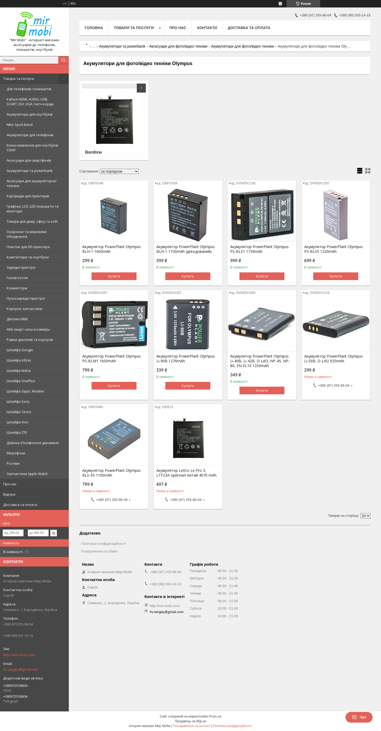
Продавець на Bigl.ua (190, 721)
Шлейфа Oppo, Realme (25, 391)
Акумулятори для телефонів (30, 135)
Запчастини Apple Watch (27, 473)
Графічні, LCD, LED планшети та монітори (32, 208)
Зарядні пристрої (21, 267)
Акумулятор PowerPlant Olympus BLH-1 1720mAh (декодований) (185, 249)
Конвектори (17, 288)
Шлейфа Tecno (19, 411)
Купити (114, 276)
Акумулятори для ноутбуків (30, 114)
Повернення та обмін (99, 551)
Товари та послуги (18, 78)
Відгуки (9, 494)
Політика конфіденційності (103, 543)
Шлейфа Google (20, 350)
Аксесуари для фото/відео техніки (178, 46)
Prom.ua (215, 716)
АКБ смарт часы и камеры (28, 329)
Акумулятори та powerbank (30, 170)
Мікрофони (16, 453)
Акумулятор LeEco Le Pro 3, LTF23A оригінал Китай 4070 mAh (186, 473)
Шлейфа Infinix (19, 360)
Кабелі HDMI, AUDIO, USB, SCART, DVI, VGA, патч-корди (30, 101)
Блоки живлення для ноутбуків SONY (32, 147)
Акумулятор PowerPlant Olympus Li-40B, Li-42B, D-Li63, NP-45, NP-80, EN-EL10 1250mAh (260, 361)
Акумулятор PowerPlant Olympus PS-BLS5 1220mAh (333, 249)
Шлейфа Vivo (17, 422)
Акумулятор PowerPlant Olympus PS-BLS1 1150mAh (259, 249)
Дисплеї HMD (17, 319)
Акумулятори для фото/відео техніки (242, 46)
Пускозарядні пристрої (26, 298)
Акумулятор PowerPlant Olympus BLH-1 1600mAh (111, 249)
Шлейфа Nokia (19, 370)
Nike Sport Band (20, 124)
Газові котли (17, 277)
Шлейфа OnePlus (21, 380)
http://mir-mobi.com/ (19, 654)
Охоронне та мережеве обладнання (27, 234)
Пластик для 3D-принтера (28, 246)
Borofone (93, 152)
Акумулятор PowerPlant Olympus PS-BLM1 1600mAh (111, 358)
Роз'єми (13, 463)
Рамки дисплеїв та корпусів (30, 339)
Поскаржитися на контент (191, 726)
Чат (359, 717)
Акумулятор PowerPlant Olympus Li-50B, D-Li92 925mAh (333, 358)
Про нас (9, 484)
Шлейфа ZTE (17, 432)
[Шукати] (63, 60)
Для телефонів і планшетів (29, 88)
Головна (94, 28)
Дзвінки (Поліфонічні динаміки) (32, 442)
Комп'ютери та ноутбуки (28, 257)
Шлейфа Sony (18, 401)
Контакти (207, 28)
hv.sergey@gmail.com (20, 669)
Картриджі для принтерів (28, 196)
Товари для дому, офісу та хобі (32, 221)
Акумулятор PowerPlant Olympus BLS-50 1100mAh (111, 473)
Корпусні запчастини (24, 308)
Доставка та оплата (20, 504)
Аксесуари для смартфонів (29, 160)
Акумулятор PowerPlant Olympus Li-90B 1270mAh (185, 358)
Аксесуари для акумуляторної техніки (31, 183)
